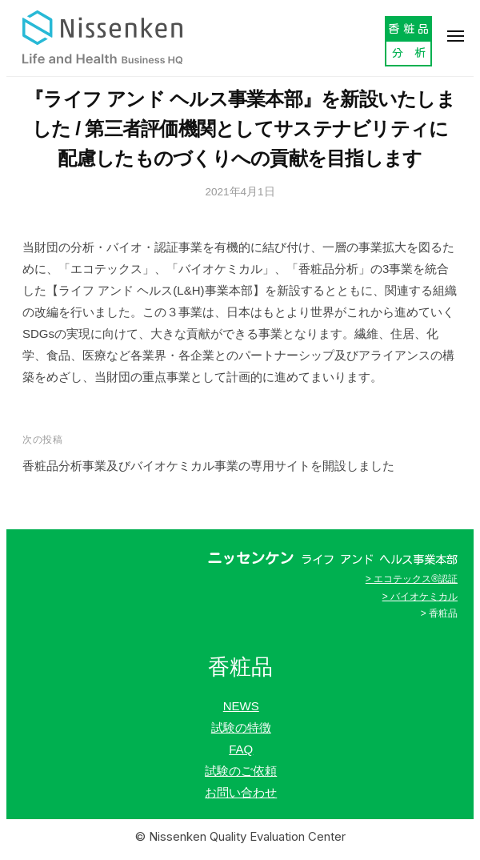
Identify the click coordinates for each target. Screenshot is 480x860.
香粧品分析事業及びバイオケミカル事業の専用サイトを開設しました (208, 465)
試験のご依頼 (241, 771)
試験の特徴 (241, 727)
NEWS (241, 706)
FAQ (241, 749)
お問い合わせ (241, 792)
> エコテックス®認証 (412, 579)
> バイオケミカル (420, 596)
